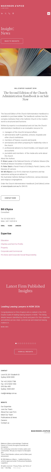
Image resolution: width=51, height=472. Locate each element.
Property (4, 248)
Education (5, 240)
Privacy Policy (17, 466)
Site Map (8, 468)
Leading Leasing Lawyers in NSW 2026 (20, 306)
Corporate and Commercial (11, 251)
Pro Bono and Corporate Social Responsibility (18, 255)
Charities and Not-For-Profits (12, 244)
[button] (48, 13)
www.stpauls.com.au (11, 186)
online (20, 116)
